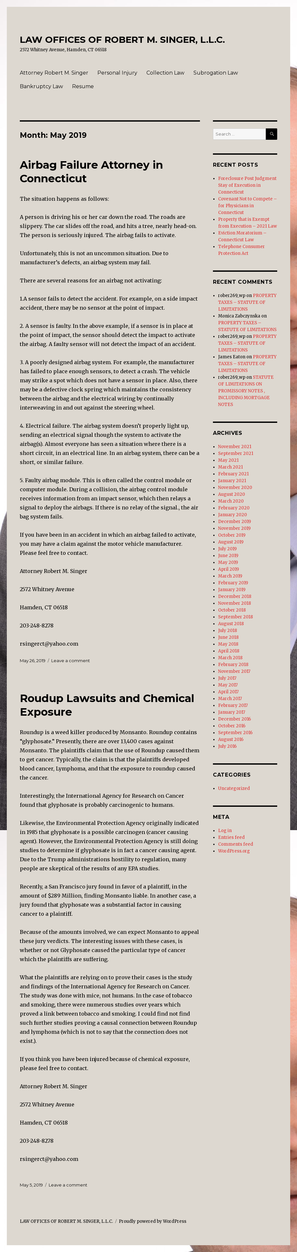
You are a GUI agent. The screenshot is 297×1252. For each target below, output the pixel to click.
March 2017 (230, 698)
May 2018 (228, 644)
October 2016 (231, 726)
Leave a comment (70, 660)
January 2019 (231, 589)
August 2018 (231, 623)
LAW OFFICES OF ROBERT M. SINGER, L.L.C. (122, 39)
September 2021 (235, 453)
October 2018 (232, 610)
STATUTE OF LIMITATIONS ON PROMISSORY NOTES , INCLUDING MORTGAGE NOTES (246, 391)
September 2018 (235, 617)
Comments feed (235, 844)
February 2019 (233, 583)
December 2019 (234, 521)
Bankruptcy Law (41, 86)
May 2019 (228, 562)
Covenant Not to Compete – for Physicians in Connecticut (247, 205)
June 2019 (228, 555)
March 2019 (230, 576)
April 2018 (228, 651)
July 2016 (227, 746)
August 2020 (231, 494)
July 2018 (227, 630)
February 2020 (234, 508)
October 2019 (231, 535)
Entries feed (231, 837)
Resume (83, 86)
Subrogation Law (215, 73)
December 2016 (234, 719)
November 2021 (234, 446)
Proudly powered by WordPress (152, 1221)
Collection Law (165, 73)
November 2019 (234, 528)
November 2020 (235, 487)
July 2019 (227, 549)
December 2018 (234, 596)
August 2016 (230, 739)
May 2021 (228, 460)
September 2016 (235, 732)
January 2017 (231, 712)
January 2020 (232, 515)
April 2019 (228, 569)
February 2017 (233, 705)
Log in (225, 830)
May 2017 (228, 685)
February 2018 (233, 664)
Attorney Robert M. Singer (54, 73)
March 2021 (230, 467)
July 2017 (227, 678)
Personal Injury (117, 73)
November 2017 (234, 671)
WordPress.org (234, 851)
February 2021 (233, 474)
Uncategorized (234, 788)
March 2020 (231, 501)
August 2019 (230, 542)
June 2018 (228, 637)
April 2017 (228, 692)
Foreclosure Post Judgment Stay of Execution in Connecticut (247, 185)
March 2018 (230, 658)
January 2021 (232, 480)
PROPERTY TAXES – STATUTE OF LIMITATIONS (247, 302)
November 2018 (234, 603)
